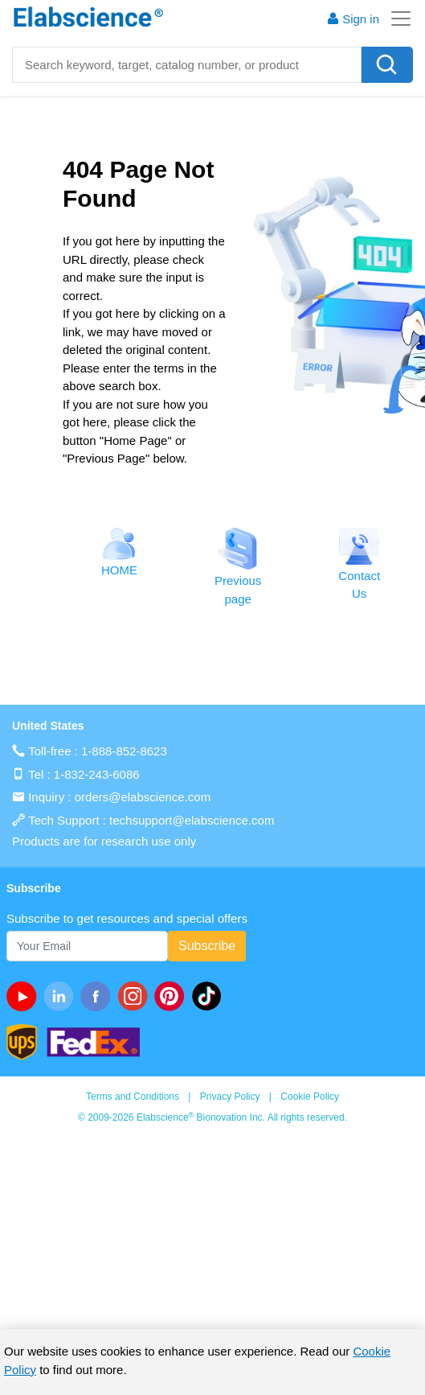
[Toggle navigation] (396, 18)
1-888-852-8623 (124, 751)
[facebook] (98, 996)
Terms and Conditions (132, 1096)
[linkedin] (61, 996)
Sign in (352, 19)
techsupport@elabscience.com (191, 820)
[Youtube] (24, 996)
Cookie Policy (309, 1096)
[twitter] (209, 996)
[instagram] (135, 996)
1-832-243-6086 (97, 774)
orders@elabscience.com (142, 797)
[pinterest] (172, 996)
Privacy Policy (230, 1096)
